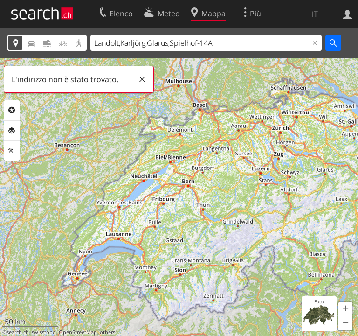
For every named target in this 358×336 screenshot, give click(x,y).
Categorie (12, 110)
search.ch (18, 332)
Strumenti (12, 151)
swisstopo (44, 332)
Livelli (12, 130)
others (107, 332)
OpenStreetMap (78, 332)
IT (315, 14)
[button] (345, 309)
